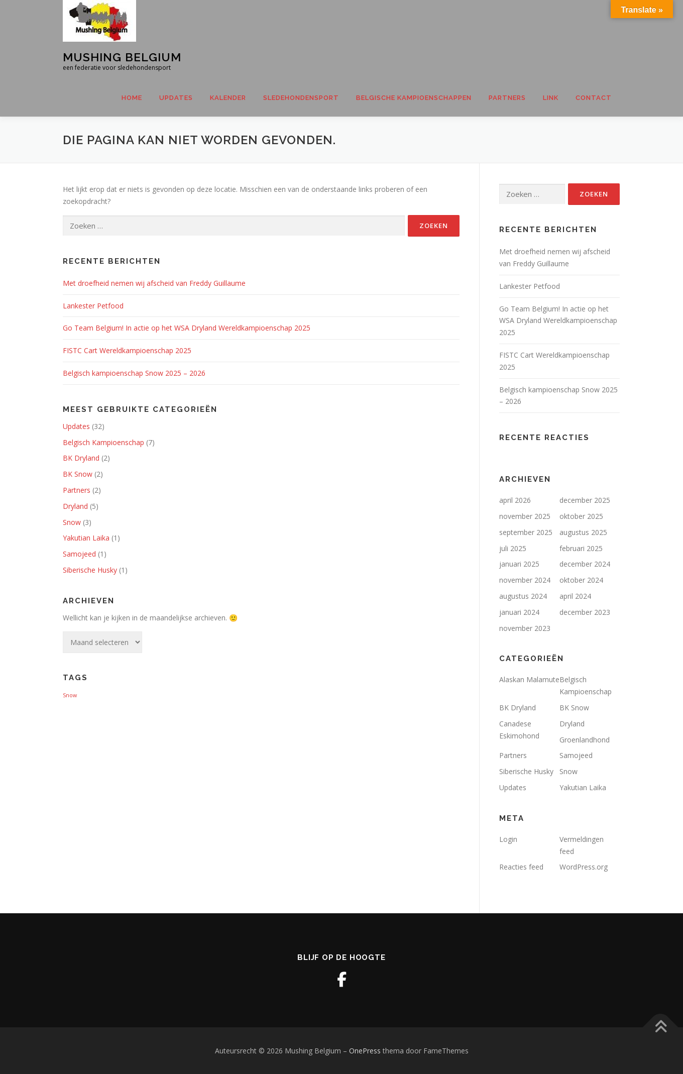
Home (132, 97)
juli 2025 (512, 548)
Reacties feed (521, 867)
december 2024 (584, 564)
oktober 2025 (581, 516)
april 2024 (575, 596)
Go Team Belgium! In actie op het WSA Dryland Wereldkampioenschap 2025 (186, 328)
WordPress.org (583, 867)
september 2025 (525, 532)
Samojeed (79, 554)
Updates (176, 97)
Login (508, 839)
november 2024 (524, 580)
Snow (72, 522)
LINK (550, 97)
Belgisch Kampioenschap (103, 442)
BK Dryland (81, 458)
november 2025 (524, 516)
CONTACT (594, 97)
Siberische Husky (90, 570)
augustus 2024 (523, 596)
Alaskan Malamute (529, 679)
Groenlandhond (584, 739)
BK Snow (77, 474)
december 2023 (584, 612)
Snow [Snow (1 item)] (70, 695)
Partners (507, 97)
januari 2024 (519, 612)
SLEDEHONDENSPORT (301, 97)
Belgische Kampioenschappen (414, 97)
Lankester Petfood (93, 305)
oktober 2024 (581, 580)
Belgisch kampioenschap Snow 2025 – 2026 (134, 373)
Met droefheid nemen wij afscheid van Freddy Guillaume (154, 283)
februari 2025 (581, 548)
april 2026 (515, 500)
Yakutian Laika (86, 538)
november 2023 (524, 628)
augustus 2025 (583, 532)
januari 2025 (519, 564)
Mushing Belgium (122, 57)
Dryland (75, 506)
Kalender (228, 97)
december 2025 (584, 500)
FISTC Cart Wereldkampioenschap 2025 (127, 350)
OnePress (365, 1050)
